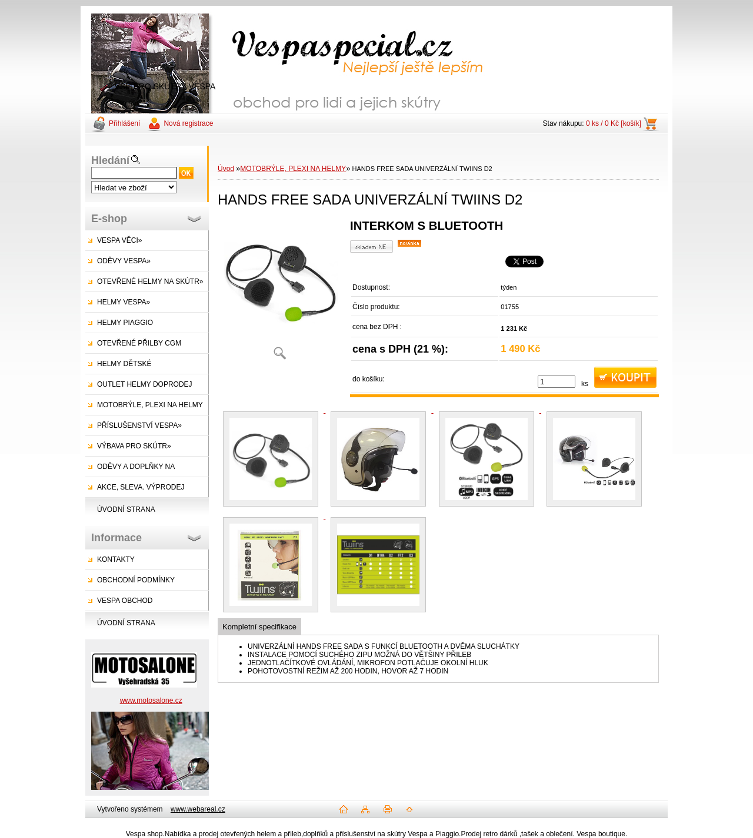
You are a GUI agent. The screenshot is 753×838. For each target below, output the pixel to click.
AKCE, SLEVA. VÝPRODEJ (141, 487)
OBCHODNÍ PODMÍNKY (136, 580)
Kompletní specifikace (259, 626)
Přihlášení (124, 123)
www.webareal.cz (198, 809)
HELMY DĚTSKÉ (124, 364)
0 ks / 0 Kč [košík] (613, 123)
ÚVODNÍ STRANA (126, 509)
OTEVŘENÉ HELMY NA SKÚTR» (150, 281)
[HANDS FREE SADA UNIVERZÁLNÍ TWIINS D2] (279, 293)
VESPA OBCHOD (124, 600)
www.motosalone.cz (151, 700)
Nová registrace (188, 123)
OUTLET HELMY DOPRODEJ (144, 384)
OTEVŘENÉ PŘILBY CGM (139, 343)
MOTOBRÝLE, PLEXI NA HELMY (150, 405)
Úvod (226, 169)
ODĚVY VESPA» (124, 261)
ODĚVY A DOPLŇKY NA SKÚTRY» (130, 469)
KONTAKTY (116, 559)
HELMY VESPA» (123, 302)
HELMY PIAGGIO (125, 323)
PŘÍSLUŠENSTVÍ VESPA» (139, 425)
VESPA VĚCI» (119, 240)
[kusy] (556, 382)
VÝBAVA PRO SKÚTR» (134, 446)
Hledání (110, 160)
